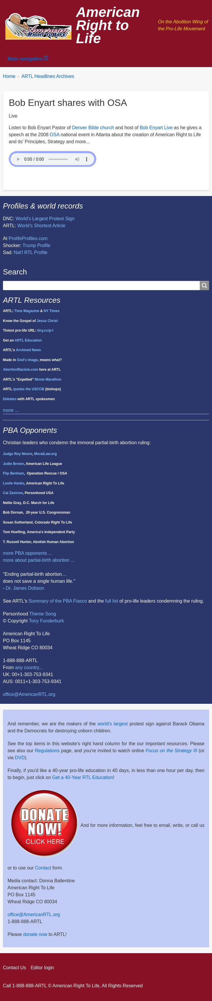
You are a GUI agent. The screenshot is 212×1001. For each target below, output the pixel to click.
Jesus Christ (47, 321)
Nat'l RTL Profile (30, 252)
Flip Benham (13, 473)
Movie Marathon (48, 379)
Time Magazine (26, 311)
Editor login (42, 967)
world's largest (112, 723)
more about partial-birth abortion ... (38, 560)
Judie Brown (13, 464)
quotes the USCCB (28, 389)
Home (9, 76)
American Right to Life (108, 25)
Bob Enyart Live (156, 127)
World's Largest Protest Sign (45, 218)
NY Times (51, 311)
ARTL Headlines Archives (48, 76)
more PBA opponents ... (27, 553)
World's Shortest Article (41, 225)
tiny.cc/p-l (45, 330)
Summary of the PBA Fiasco (58, 600)
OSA (54, 134)
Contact (43, 867)
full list (111, 600)
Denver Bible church (93, 127)
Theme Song (42, 613)
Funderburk (52, 620)
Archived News (28, 350)
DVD (20, 757)
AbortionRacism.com (20, 370)
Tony (34, 620)
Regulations (47, 750)
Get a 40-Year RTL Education (82, 777)
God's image (27, 360)
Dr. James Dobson (25, 588)
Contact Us (14, 967)
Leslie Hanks (13, 483)
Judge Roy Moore (17, 454)
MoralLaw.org (45, 454)
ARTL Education (28, 340)
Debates (10, 399)
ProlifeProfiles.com (28, 238)
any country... (29, 667)
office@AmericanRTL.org (29, 694)
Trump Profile (36, 245)
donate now (35, 934)
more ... (11, 410)
